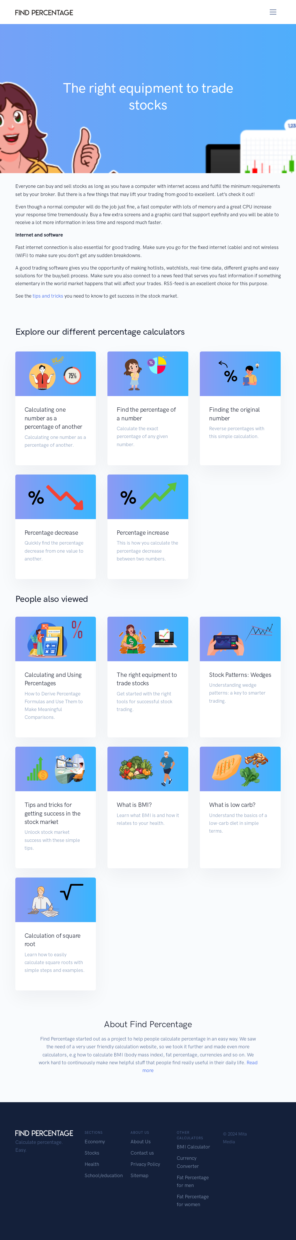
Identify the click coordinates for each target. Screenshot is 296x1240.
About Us (141, 1141)
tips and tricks (48, 296)
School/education (104, 1175)
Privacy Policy (145, 1164)
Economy (95, 1141)
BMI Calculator (193, 1147)
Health (92, 1164)
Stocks (92, 1153)
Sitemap (139, 1175)
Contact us (142, 1153)
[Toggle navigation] (273, 12)
